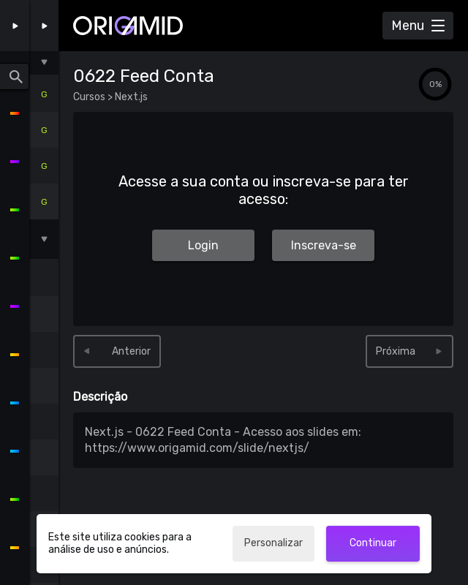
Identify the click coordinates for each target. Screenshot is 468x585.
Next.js (130, 97)
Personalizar (273, 543)
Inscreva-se (323, 245)
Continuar (373, 543)
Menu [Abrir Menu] (407, 26)
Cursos (90, 97)
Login (203, 245)
